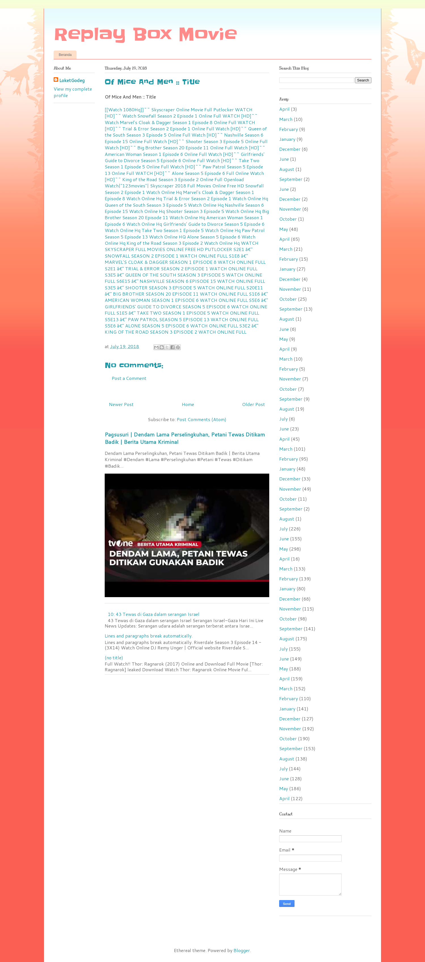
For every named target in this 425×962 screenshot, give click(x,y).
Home (188, 404)
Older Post (253, 404)
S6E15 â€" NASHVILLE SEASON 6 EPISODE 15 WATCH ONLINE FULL (190, 281)
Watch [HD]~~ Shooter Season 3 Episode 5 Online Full (210, 141)
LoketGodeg (72, 80)
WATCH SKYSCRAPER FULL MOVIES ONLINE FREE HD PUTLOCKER (181, 246)
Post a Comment (129, 378)
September (290, 179)
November (290, 209)
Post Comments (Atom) (201, 419)
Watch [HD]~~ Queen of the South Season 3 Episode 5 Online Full (186, 131)
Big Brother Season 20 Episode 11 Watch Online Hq (187, 214)
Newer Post (121, 404)
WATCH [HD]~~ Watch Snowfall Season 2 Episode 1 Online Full (179, 112)
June (284, 159)
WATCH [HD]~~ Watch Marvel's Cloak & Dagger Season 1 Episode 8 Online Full (181, 118)
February (288, 129)
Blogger (241, 950)
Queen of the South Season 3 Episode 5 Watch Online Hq (164, 205)
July (283, 418)
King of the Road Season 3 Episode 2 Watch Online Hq (183, 243)
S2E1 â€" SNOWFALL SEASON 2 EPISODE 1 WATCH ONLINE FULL (179, 252)
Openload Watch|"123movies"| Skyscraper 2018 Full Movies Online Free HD (174, 182)
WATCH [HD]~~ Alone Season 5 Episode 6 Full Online (192, 173)
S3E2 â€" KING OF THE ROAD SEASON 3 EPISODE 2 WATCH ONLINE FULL (181, 328)
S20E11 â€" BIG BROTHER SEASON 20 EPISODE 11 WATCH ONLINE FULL (184, 290)
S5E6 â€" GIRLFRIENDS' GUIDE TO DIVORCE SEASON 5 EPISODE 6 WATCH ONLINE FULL (186, 306)
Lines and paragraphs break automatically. (149, 635)
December (289, 149)
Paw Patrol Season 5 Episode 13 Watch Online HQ (185, 233)
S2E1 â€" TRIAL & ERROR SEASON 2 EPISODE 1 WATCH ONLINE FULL (181, 268)
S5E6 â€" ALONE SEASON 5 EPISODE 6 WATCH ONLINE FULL (171, 325)
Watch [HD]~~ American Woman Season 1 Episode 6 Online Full (185, 150)
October (288, 219)
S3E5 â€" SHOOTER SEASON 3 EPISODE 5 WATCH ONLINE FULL (175, 287)
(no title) (114, 657)
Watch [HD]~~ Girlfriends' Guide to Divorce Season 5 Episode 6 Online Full (184, 157)
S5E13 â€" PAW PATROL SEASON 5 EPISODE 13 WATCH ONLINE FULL (181, 319)
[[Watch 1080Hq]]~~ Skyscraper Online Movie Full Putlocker (169, 109)
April (284, 109)
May (283, 229)
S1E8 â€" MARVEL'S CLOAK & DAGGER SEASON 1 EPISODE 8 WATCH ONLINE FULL (185, 258)
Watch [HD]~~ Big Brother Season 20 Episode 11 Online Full (169, 147)
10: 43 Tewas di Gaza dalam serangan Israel (153, 614)
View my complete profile (73, 91)
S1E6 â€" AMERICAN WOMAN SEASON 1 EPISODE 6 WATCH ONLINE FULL (186, 296)
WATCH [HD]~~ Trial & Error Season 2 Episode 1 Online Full (180, 125)
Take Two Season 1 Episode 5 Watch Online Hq (191, 230)
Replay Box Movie (145, 35)
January (287, 139)
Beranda (65, 55)
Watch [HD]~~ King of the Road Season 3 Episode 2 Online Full (184, 176)
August (286, 169)
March (286, 119)
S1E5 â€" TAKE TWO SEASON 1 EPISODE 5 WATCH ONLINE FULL (187, 312)
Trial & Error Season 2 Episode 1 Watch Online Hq (215, 198)
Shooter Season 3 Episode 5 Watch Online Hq (213, 211)
